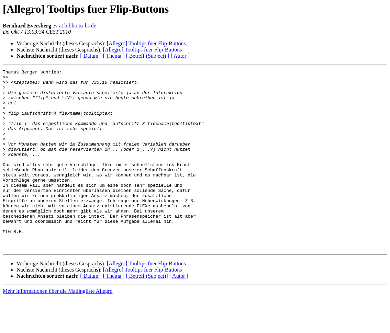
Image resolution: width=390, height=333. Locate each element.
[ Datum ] (90, 56)
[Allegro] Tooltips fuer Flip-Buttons (146, 43)
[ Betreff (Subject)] (147, 312)
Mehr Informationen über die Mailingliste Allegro (57, 327)
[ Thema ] (114, 56)
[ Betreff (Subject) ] (147, 56)
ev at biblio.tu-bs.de (74, 25)
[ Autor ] (180, 56)
